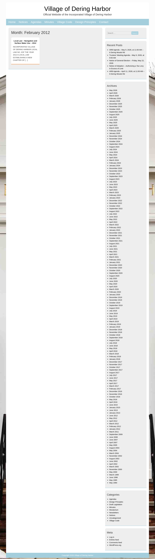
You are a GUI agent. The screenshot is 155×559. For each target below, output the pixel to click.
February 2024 (115, 163)
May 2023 (113, 187)
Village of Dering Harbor (77, 8)
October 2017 (114, 367)
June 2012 (113, 416)
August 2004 (114, 448)
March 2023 (114, 192)
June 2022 (113, 217)
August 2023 (114, 179)
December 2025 (115, 104)
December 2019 (115, 297)
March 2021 (114, 257)
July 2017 (113, 375)
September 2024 (115, 144)
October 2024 (114, 141)
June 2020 (113, 281)
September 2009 (115, 434)
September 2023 (115, 176)
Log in (111, 537)
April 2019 (113, 319)
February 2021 (115, 260)
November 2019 (115, 300)
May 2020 (113, 284)
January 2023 (114, 198)
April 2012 (113, 421)
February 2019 (115, 324)
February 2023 (115, 195)
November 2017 (115, 364)
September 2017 (115, 370)
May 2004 (113, 450)
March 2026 (114, 96)
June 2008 (113, 437)
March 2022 (114, 225)
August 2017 (114, 373)
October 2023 (114, 174)
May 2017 (113, 381)
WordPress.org (115, 545)
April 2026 (113, 93)
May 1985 (113, 480)
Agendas (36, 22)
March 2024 (114, 160)
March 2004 (114, 453)
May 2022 (113, 219)
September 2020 (115, 273)
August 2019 (114, 308)
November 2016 (115, 394)
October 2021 (114, 238)
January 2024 (114, 166)
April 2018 (113, 351)
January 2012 (114, 429)
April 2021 (113, 254)
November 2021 (115, 235)
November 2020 (115, 268)
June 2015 (113, 405)
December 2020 (115, 265)
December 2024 (115, 136)
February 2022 (115, 227)
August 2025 (114, 114)
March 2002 (114, 467)
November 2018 (115, 332)
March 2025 (114, 128)
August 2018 (114, 340)
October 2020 (114, 270)
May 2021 (113, 252)
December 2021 (115, 233)
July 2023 (113, 182)
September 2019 (115, 305)
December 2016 (115, 391)
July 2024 (113, 149)
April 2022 (113, 222)
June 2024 (113, 152)
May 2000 (113, 472)
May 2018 (113, 348)
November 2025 (115, 106)
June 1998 (113, 477)
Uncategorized (115, 518)
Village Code (64, 22)
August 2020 (114, 276)
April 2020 (113, 287)
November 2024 (115, 139)
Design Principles (85, 22)
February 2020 (115, 292)
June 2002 (113, 461)
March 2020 (114, 289)
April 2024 (113, 158)
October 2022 (114, 206)
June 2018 (113, 346)
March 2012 (114, 424)
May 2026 (113, 90)
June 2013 (113, 410)
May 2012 (113, 418)
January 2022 (114, 230)
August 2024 (114, 147)
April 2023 (113, 190)
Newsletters (114, 513)
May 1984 (113, 483)
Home (12, 22)
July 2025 (113, 117)
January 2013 (114, 413)
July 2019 (113, 311)
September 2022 (115, 209)
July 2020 (113, 278)
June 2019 (113, 313)
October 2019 (114, 303)
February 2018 (115, 356)
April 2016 (113, 402)
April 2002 (113, 464)
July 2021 (113, 246)
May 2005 (113, 445)
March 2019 (114, 321)
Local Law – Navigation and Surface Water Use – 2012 (25, 42)
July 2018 (113, 343)
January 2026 (114, 101)
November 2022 (115, 203)
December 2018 (115, 330)
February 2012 (115, 426)
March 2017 (114, 386)
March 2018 (114, 354)
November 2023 (115, 171)
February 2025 (115, 131)
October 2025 (114, 109)
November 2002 (115, 456)
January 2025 (114, 133)
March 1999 (114, 475)
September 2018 (115, 338)
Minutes (49, 22)
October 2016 (114, 397)
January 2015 (114, 407)
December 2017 (115, 362)
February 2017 (115, 389)
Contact (103, 22)
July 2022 (113, 214)
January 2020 (114, 295)
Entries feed (114, 540)
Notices (23, 22)
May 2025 (113, 123)
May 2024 (113, 155)
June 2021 (113, 249)
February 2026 (115, 98)
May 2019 (113, 316)
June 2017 (113, 378)
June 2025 (113, 120)
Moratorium (113, 510)
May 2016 (113, 399)
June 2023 (113, 184)
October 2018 (114, 335)
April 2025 (113, 125)
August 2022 (114, 211)
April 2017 (113, 383)
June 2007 (113, 440)
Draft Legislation (115, 504)
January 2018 (114, 359)
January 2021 (114, 262)
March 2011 (114, 432)
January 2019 (114, 327)
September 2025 (115, 112)
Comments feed (115, 542)
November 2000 (115, 469)
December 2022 (115, 201)
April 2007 (113, 442)
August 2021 (114, 244)
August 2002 (114, 459)
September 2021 (115, 241)
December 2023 (115, 168)
